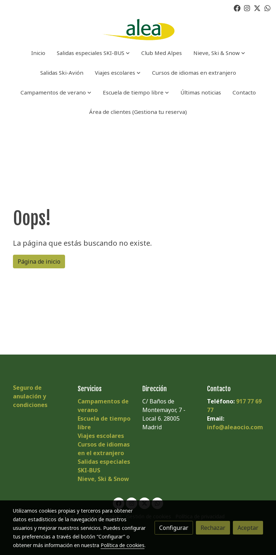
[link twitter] (257, 7)
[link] (138, 29)
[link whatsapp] (267, 7)
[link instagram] (247, 7)
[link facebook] (237, 7)
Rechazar (213, 528)
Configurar (173, 528)
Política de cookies (122, 545)
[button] (93, 53)
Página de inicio (39, 261)
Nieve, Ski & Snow (103, 479)
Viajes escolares (101, 436)
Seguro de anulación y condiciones (30, 396)
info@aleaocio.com (235, 427)
